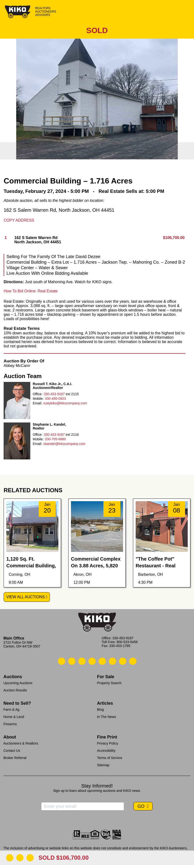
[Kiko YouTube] (122, 661)
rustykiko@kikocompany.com (65, 403)
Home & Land (13, 717)
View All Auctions (25, 597)
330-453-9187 (54, 394)
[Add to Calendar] (30, 857)
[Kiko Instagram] (132, 661)
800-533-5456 (127, 642)
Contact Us (11, 750)
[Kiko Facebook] (92, 661)
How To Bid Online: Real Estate (31, 291)
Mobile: (38, 399)
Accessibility (106, 750)
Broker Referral (14, 758)
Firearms (10, 724)
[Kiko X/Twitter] (112, 661)
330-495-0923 (55, 399)
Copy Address (19, 220)
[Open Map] (19, 857)
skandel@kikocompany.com (64, 444)
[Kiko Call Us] (61, 661)
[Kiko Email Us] (71, 661)
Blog (100, 709)
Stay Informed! (97, 785)
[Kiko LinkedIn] (102, 661)
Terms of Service (109, 758)
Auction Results (15, 690)
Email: (37, 403)
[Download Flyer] (9, 857)
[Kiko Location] (81, 661)
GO (141, 806)
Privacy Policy (107, 743)
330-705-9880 (55, 439)
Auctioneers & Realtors (20, 743)
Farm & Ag (11, 709)
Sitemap (103, 765)
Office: (37, 394)
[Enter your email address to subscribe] (82, 806)
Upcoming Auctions (17, 683)
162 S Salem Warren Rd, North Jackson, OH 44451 (59, 210)
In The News (106, 717)
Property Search (109, 683)
